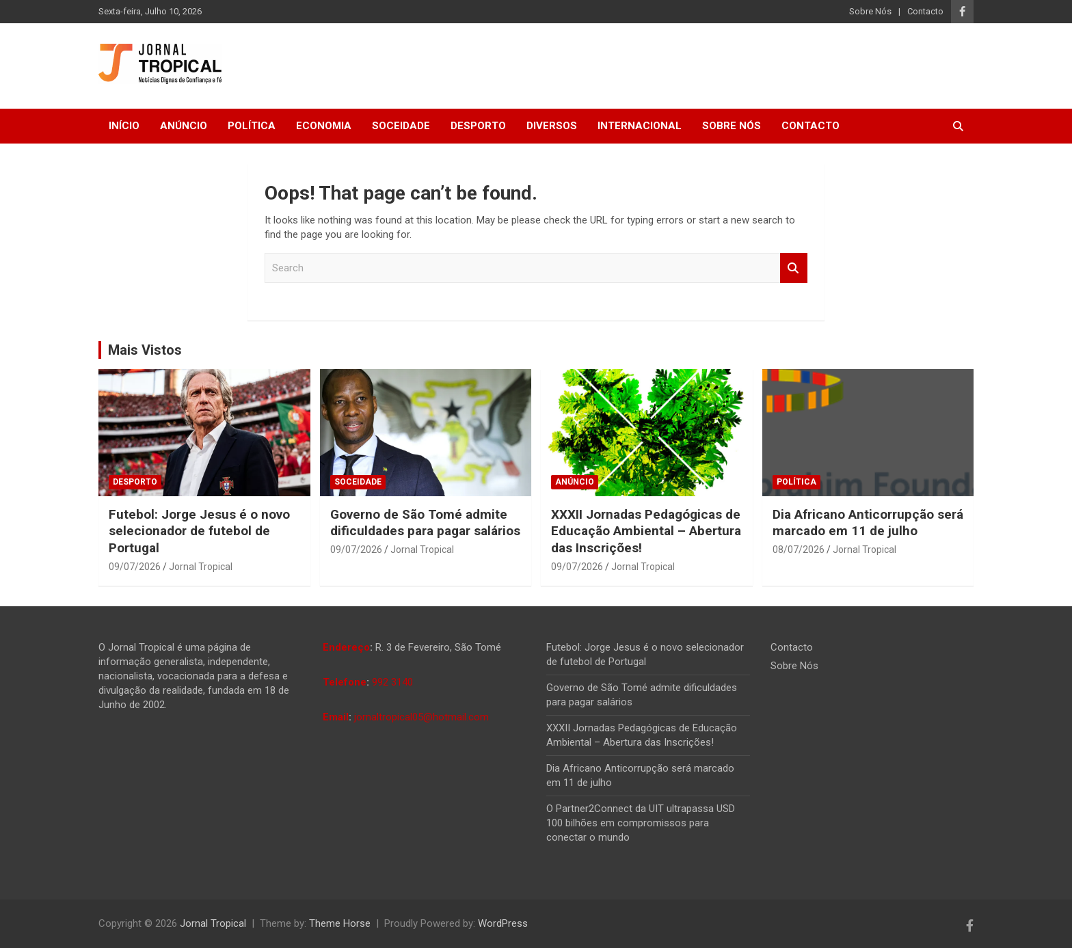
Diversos (551, 126)
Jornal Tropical (200, 566)
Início (124, 126)
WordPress (503, 923)
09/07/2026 (135, 566)
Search (793, 268)
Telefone (344, 682)
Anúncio (183, 126)
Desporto (478, 126)
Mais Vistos (145, 350)
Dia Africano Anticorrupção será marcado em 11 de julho (868, 522)
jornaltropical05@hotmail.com (421, 717)
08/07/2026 (799, 549)
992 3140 (392, 682)
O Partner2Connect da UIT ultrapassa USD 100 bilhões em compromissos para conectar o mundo (640, 822)
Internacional (640, 126)
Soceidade (401, 126)
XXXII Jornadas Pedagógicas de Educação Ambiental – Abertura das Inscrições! (646, 531)
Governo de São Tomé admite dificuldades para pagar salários (425, 522)
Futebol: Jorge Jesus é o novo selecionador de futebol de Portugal (199, 531)
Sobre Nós (870, 11)
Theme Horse (340, 923)
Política (252, 126)
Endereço (346, 647)
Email (336, 717)
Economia (323, 126)
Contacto (925, 11)
